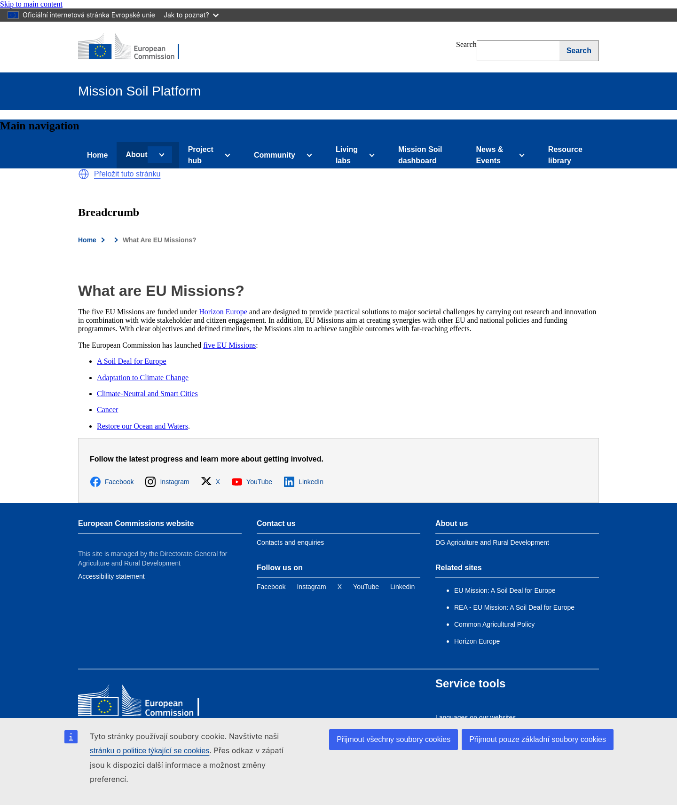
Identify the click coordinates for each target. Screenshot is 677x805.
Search (466, 44)
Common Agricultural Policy (494, 624)
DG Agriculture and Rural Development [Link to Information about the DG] (492, 542)
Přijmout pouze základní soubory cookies (537, 739)
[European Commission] (135, 47)
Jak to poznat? (191, 15)
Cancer (107, 410)
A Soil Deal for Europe (131, 361)
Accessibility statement (111, 576)
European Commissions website (136, 523)
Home (97, 155)
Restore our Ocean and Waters (142, 426)
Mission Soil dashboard (420, 155)
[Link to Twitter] (340, 586)
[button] (83, 174)
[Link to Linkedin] (402, 586)
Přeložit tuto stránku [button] (127, 174)
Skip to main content (31, 4)
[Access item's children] (160, 154)
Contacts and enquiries (290, 542)
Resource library (565, 155)
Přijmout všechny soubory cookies (393, 739)
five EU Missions (229, 345)
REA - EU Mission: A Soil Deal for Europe (514, 607)
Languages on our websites (475, 717)
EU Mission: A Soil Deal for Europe (505, 590)
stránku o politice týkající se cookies (149, 751)
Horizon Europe (223, 312)
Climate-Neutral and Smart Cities (147, 394)
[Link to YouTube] (366, 586)
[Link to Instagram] (311, 586)
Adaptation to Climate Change (143, 378)
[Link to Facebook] (271, 586)
